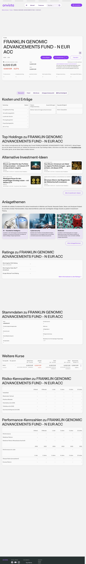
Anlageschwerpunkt (48, 93)
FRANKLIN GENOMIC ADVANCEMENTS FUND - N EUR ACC (27, 10)
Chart (28, 93)
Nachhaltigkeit (61, 93)
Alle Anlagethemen (74, 243)
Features (41, 5)
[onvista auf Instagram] (19, 562)
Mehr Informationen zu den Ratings (70, 277)
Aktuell (32, 5)
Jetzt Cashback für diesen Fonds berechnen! (66, 64)
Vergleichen (59, 57)
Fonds (11, 10)
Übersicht (21, 93)
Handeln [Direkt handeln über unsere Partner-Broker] (75, 57)
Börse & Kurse (5, 10)
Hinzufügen (46, 57)
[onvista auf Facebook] (12, 562)
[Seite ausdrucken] (80, 53)
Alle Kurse (36, 93)
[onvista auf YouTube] (15, 562)
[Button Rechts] (67, 57)
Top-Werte (29, 563)
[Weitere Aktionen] (81, 365)
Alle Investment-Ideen (73, 193)
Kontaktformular (76, 147)
